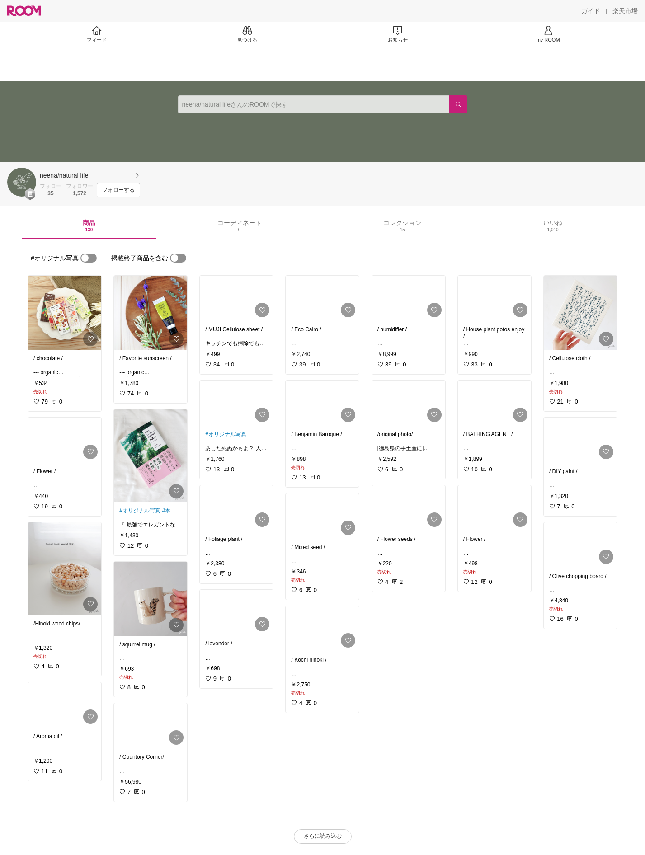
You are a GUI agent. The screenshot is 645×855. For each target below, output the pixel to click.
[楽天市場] (625, 11)
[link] (64, 313)
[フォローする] (118, 190)
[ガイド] (590, 11)
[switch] (88, 258)
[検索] (458, 104)
